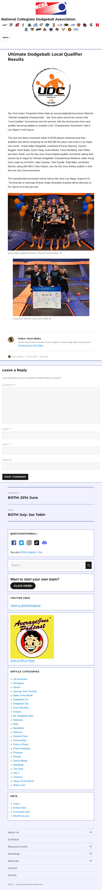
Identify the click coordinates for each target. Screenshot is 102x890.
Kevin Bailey (18, 356)
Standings (18, 765)
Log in (16, 803)
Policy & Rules (20, 744)
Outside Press (20, 736)
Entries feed (19, 808)
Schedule (13, 839)
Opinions (17, 732)
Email (6, 444)
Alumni (16, 687)
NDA (15, 724)
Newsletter (18, 728)
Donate (12, 875)
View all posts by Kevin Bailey (30, 345)
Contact (12, 868)
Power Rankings (21, 748)
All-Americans (20, 679)
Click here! (23, 585)
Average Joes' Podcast (25, 691)
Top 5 (16, 773)
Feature (17, 712)
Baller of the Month (23, 695)
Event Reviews (21, 707)
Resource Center (18, 846)
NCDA (10, 884)
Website (7, 460)
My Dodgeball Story (23, 716)
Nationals (18, 720)
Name (6, 429)
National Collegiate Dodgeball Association (38, 19)
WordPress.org (21, 816)
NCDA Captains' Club (31, 552)
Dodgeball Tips (21, 703)
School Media (20, 760)
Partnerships (19, 740)
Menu (6, 37)
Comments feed (21, 812)
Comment (9, 385)
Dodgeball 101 (20, 699)
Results (17, 756)
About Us (13, 832)
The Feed (44, 356)
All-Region (18, 683)
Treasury (17, 777)
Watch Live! (19, 785)
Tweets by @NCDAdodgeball (25, 605)
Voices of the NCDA (23, 781)
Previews (18, 752)
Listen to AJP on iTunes (22, 660)
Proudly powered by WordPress (29, 884)
